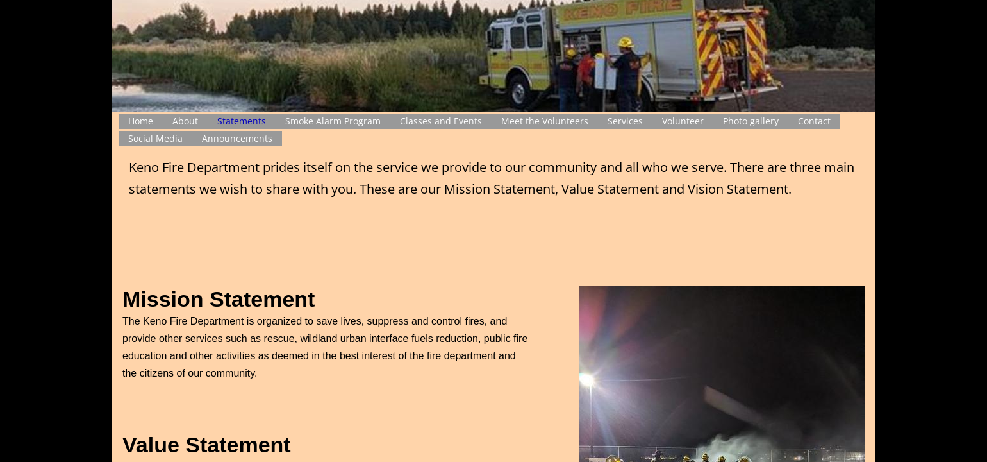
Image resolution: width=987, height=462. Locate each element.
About (185, 121)
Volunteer (683, 121)
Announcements (237, 138)
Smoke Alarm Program (333, 121)
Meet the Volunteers (544, 121)
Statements (241, 121)
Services (625, 121)
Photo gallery (751, 121)
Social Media (155, 138)
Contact (814, 121)
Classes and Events (441, 121)
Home (140, 121)
